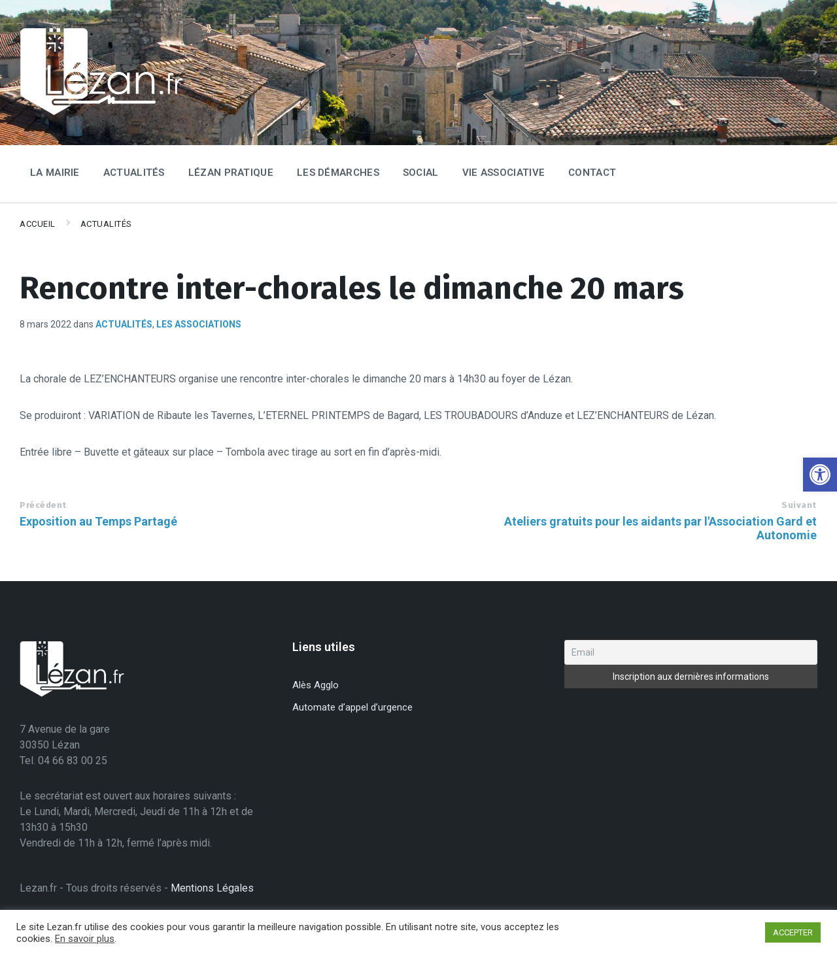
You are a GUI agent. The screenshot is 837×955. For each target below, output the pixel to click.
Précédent (43, 505)
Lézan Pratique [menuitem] (230, 172)
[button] (820, 475)
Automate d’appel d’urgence (352, 707)
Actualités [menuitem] (134, 172)
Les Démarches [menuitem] (338, 172)
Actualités (106, 224)
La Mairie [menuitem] (55, 172)
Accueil (38, 224)
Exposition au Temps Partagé (98, 521)
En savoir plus (84, 939)
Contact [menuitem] (592, 172)
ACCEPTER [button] (793, 932)
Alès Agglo (315, 685)
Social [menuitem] (421, 172)
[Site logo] (101, 113)
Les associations (198, 324)
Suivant (799, 505)
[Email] (690, 652)
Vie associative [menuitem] (503, 172)
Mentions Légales (212, 888)
